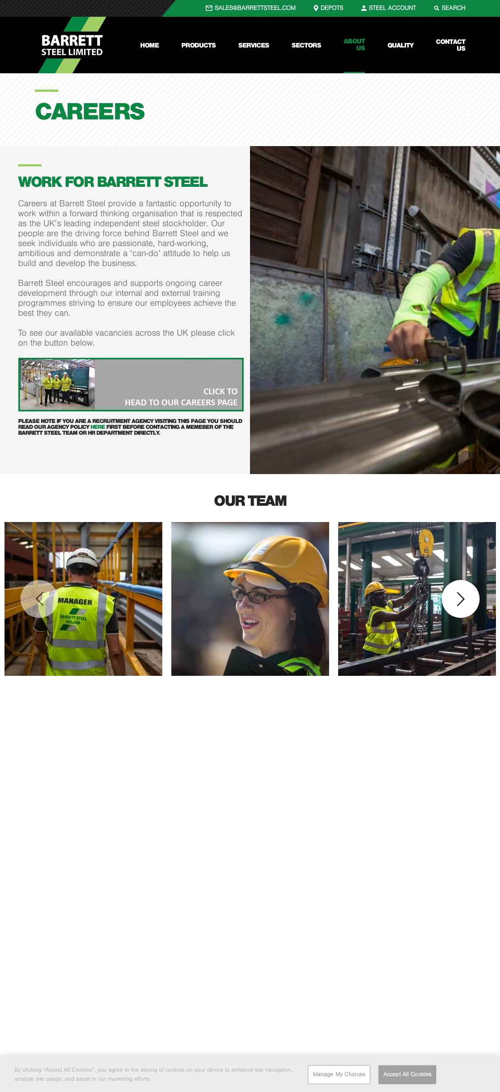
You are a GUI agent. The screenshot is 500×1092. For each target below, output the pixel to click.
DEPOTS (332, 8)
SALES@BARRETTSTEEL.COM (255, 8)
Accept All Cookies (407, 1076)
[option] (83, 599)
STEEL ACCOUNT (392, 8)
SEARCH (453, 8)
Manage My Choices (339, 1076)
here (98, 426)
